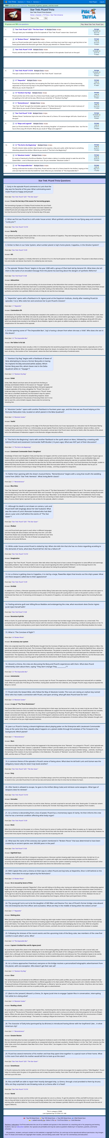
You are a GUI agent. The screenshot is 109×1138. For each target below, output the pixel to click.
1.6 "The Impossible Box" (20, 338)
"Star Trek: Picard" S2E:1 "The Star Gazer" (25, 197)
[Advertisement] (54, 62)
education (20, 1127)
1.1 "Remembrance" (18, 482)
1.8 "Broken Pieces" (18, 637)
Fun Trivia (10, 2)
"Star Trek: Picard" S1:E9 (19, 250)
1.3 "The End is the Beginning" (21, 447)
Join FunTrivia (22, 6)
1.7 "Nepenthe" (16, 306)
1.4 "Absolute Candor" (19, 417)
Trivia (29, 2)
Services (36, 2)
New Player (93, 2)
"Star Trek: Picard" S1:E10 (20, 227)
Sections (21, 2)
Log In (102, 2)
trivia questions (23, 24)
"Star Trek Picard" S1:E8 (19, 276)
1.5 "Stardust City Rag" (19, 374)
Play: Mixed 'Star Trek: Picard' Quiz (92, 24)
